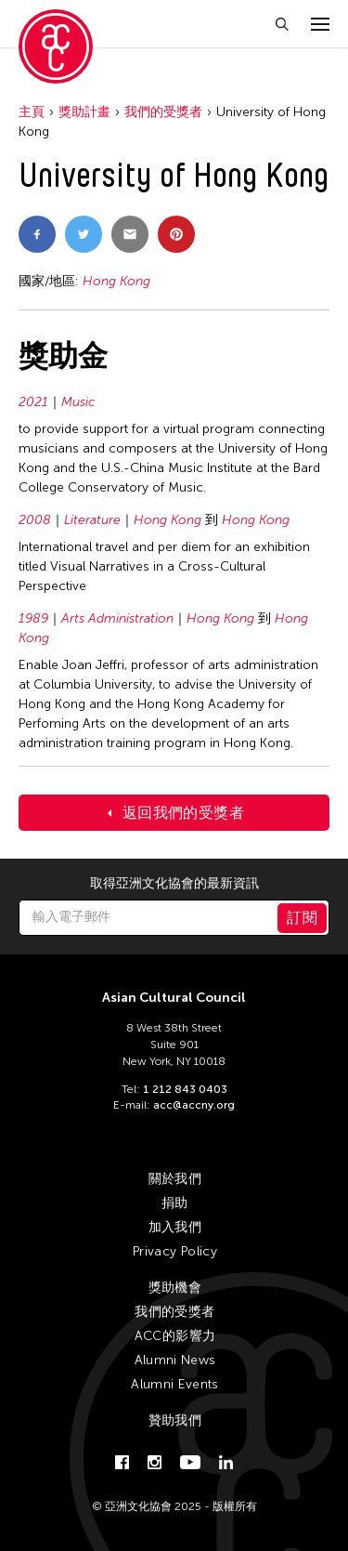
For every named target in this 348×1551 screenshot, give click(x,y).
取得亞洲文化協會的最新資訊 (174, 883)
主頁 (32, 112)
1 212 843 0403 (185, 1089)
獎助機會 (174, 1287)
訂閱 (302, 918)
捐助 (174, 1203)
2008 (35, 520)
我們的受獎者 (163, 112)
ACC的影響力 (175, 1336)
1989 (33, 618)
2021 (33, 402)
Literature (92, 520)
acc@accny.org (194, 1104)
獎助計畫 (84, 112)
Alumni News (175, 1360)
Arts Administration (117, 618)
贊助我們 (174, 1420)
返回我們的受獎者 (183, 813)
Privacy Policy (175, 1251)
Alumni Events (175, 1384)
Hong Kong (116, 281)
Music (78, 402)
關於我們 (174, 1179)
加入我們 (174, 1227)
